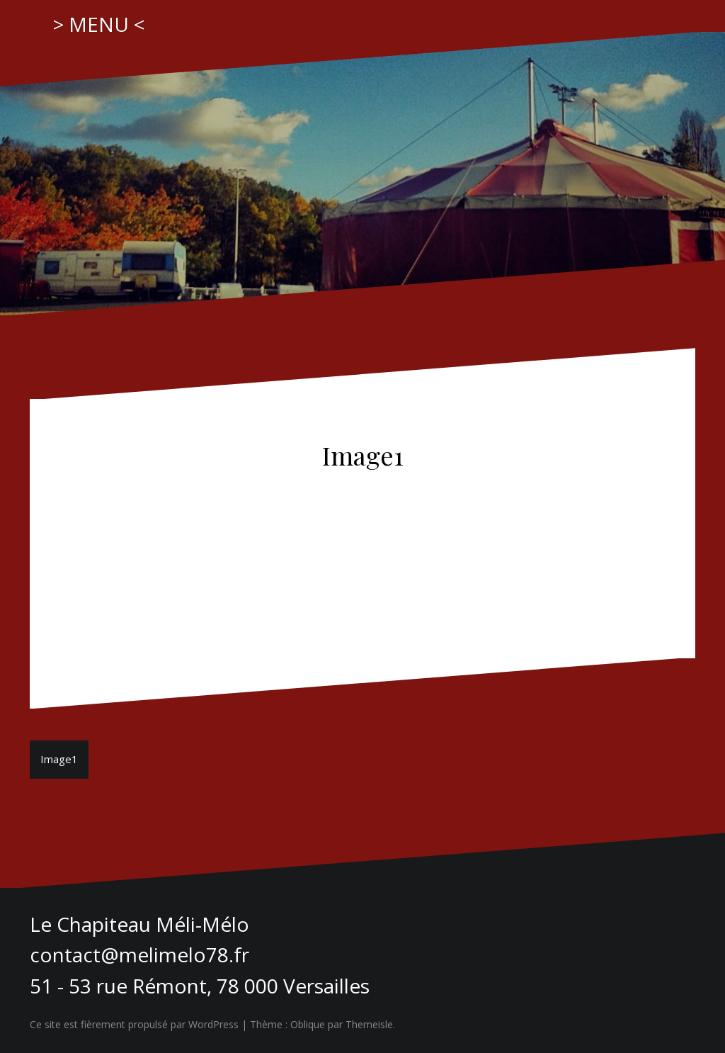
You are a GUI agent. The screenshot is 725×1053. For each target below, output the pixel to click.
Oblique (307, 1024)
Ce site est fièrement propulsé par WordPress (134, 1024)
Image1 (59, 759)
